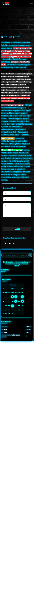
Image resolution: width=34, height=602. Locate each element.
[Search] (29, 255)
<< (4, 285)
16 (12, 306)
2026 (13, 288)
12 (22, 301)
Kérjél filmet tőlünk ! (15, 36)
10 (16, 301)
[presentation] (17, 222)
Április (13, 285)
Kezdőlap (4, 36)
